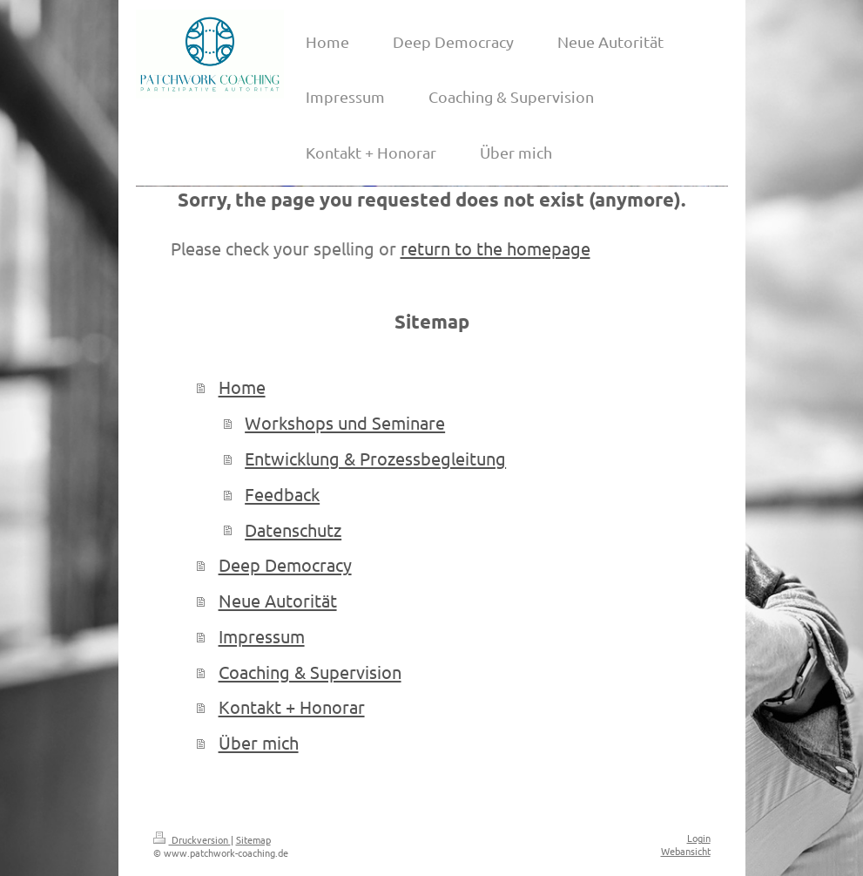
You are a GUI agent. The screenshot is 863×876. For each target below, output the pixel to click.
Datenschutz (293, 529)
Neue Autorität (278, 600)
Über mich (259, 742)
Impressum (262, 636)
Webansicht (686, 851)
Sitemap (253, 839)
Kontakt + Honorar (292, 706)
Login (699, 838)
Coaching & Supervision (310, 671)
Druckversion (192, 839)
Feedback (282, 494)
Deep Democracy (285, 564)
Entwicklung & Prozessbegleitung (375, 458)
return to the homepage (495, 248)
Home (242, 386)
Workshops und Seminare (345, 422)
